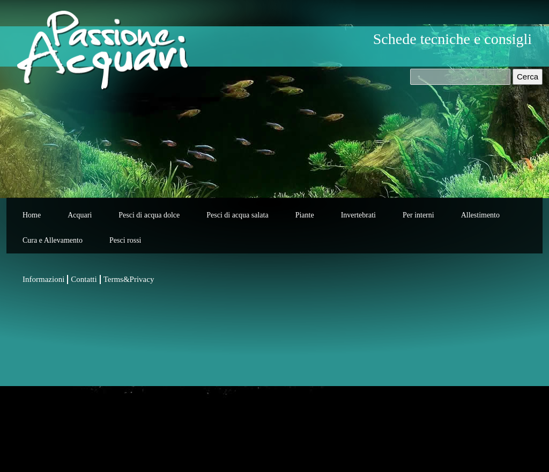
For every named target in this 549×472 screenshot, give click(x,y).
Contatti (84, 279)
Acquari (80, 215)
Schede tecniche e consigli (452, 39)
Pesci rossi (125, 240)
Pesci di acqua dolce (149, 215)
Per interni (418, 215)
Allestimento (480, 215)
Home (32, 215)
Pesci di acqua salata (237, 215)
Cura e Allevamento (53, 240)
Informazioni (43, 279)
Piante (304, 215)
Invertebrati (358, 215)
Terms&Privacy (128, 279)
